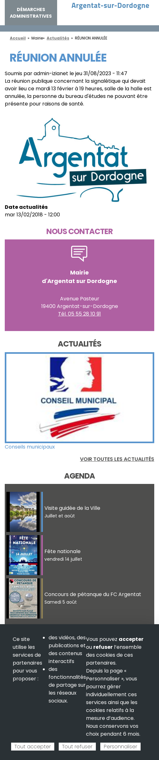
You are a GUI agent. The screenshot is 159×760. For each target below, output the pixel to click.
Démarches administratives (31, 12)
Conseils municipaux (30, 446)
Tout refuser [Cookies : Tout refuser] (77, 746)
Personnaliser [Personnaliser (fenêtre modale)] (120, 746)
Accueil (18, 38)
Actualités (58, 38)
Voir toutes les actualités (117, 459)
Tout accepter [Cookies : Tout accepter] (33, 746)
